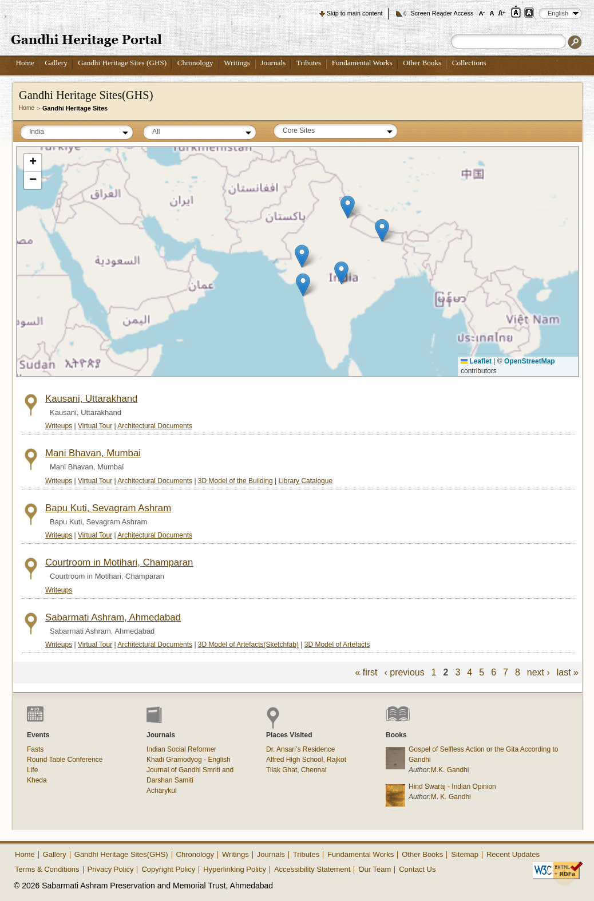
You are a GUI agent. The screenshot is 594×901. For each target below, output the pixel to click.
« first (366, 672)
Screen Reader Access (441, 13)
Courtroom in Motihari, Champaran (119, 562)
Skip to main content (355, 13)
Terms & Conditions (47, 869)
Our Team (374, 869)
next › (538, 672)
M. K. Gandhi (451, 797)
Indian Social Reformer (181, 749)
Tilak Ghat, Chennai (296, 770)
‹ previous (404, 672)
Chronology (195, 62)
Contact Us (417, 869)
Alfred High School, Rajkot (306, 760)
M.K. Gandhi (450, 770)
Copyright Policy (168, 869)
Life (32, 770)
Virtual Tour (95, 426)
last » (568, 672)
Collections (469, 62)
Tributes (308, 62)
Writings (237, 62)
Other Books (422, 62)
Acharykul (161, 791)
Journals (273, 62)
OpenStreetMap (529, 361)
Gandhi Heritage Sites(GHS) (121, 854)
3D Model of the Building (235, 481)
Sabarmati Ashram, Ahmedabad (113, 617)
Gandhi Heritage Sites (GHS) (122, 62)
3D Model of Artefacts (337, 645)
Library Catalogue (305, 481)
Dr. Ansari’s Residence (300, 749)
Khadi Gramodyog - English (188, 760)
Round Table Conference (65, 760)
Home (25, 62)
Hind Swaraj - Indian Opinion (452, 787)
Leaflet (476, 361)
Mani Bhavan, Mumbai (93, 453)
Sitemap (464, 854)
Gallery (56, 62)
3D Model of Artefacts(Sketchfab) (248, 645)
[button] (347, 207)
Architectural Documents (154, 426)
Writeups (58, 426)
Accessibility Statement (312, 869)
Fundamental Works (362, 62)
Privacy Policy (111, 869)
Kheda (37, 780)
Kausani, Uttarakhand (91, 398)
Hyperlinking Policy (234, 869)
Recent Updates (513, 854)
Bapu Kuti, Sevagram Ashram (108, 508)
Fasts (35, 749)
